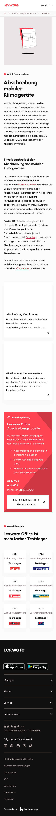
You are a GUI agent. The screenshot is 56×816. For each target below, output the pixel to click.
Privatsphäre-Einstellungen (17, 765)
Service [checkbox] (8, 702)
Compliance (9, 792)
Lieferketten (10, 786)
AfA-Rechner (22, 268)
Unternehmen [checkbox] (11, 714)
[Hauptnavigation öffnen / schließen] (46, 5)
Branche (30, 237)
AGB (6, 779)
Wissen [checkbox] (7, 691)
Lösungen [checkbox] (9, 680)
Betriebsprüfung (27, 184)
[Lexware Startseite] (11, 5)
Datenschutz (10, 772)
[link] (28, 650)
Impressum (9, 799)
